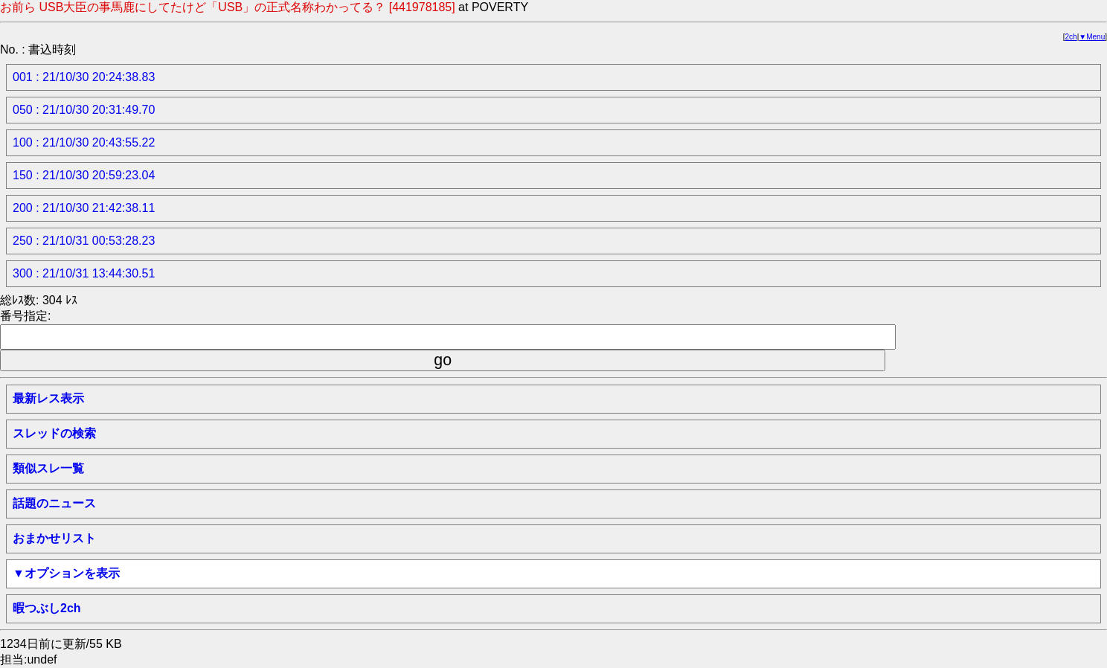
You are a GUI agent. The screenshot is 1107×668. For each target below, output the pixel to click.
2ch (1071, 37)
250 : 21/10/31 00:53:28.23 (84, 240)
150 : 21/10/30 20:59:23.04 (84, 175)
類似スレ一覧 (48, 468)
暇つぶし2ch (47, 608)
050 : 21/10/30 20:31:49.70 (84, 109)
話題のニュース (54, 503)
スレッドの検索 (54, 433)
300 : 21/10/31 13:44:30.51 (84, 273)
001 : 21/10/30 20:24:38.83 (84, 77)
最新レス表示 (48, 398)
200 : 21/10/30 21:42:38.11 (84, 208)
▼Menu (1092, 37)
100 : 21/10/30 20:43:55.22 (84, 142)
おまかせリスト (54, 538)
